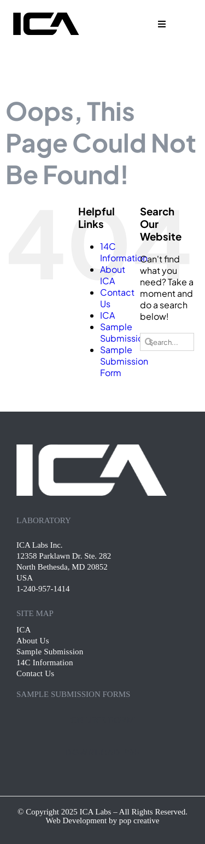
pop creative (139, 820)
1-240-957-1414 (43, 588)
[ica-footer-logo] (91, 448)
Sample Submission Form (124, 361)
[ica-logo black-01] (45, 15)
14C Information (124, 252)
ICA (107, 315)
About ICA (112, 274)
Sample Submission (124, 332)
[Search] (149, 342)
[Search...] (167, 342)
